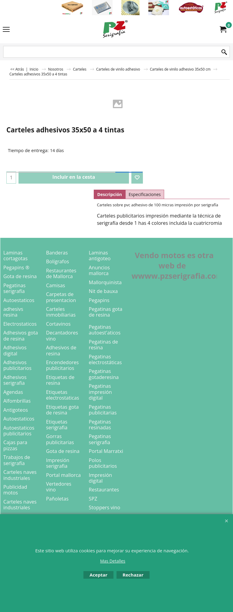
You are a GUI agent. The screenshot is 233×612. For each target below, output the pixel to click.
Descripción (109, 194)
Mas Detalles (112, 561)
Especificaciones (145, 194)
